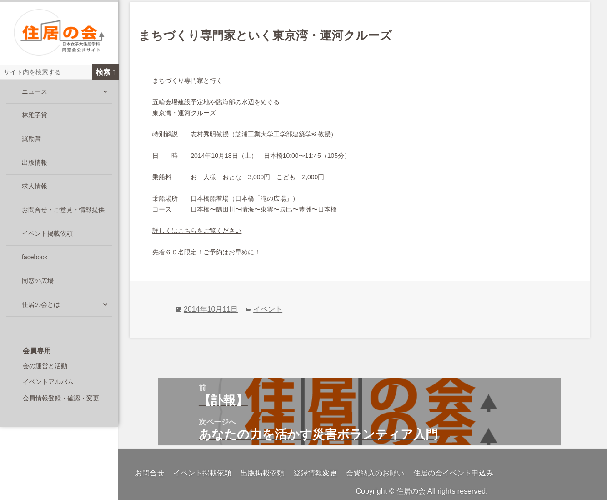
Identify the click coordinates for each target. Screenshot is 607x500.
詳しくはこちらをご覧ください (196, 230)
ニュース (34, 97)
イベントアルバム (48, 387)
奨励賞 (31, 144)
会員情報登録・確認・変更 (61, 403)
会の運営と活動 (45, 371)
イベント (267, 309)
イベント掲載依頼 (47, 238)
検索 (105, 77)
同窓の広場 (38, 286)
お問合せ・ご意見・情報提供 (63, 215)
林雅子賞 (34, 120)
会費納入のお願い (375, 473)
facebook (35, 262)
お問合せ (149, 473)
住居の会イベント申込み (453, 473)
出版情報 (34, 168)
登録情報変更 (315, 473)
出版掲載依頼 (262, 473)
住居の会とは (41, 309)
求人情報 (34, 191)
